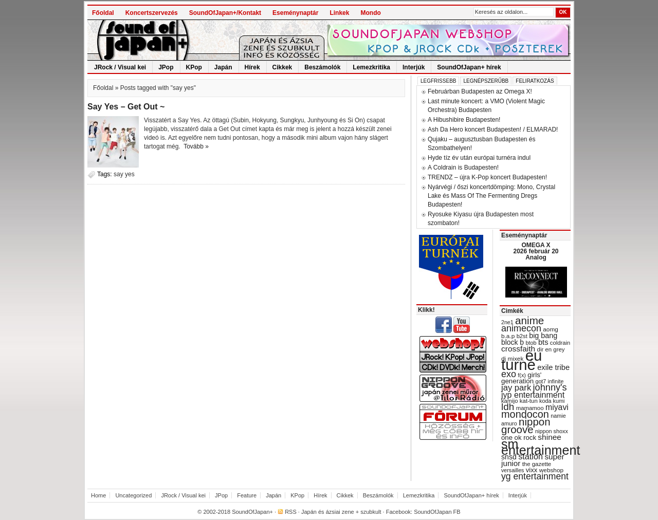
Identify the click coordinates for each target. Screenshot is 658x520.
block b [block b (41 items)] (512, 342)
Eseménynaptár (295, 12)
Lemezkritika (371, 67)
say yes (124, 174)
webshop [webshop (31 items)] (551, 470)
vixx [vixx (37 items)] (532, 470)
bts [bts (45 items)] (543, 342)
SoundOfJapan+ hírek (469, 67)
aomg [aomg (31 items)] (550, 329)
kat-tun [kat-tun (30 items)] (529, 401)
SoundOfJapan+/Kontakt (225, 12)
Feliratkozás (535, 81)
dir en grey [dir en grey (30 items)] (551, 349)
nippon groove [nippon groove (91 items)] (526, 425)
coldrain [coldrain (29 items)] (560, 343)
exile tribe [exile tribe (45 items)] (553, 367)
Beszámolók (322, 67)
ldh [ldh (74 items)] (507, 406)
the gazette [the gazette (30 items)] (537, 464)
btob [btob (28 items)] (530, 343)
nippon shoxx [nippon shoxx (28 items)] (551, 431)
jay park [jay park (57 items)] (516, 388)
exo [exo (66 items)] (508, 374)
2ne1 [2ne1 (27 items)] (507, 322)
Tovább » (196, 146)
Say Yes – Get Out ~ (125, 106)
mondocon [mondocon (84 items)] (525, 414)
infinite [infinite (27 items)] (556, 381)
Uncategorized (133, 495)
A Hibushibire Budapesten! (464, 119)
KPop (194, 67)
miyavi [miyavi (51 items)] (557, 407)
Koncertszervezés (151, 12)
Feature (247, 495)
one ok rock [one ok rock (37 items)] (518, 437)
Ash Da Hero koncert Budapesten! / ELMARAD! (493, 129)
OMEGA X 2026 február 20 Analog (535, 251)
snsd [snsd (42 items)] (509, 457)
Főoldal (103, 12)
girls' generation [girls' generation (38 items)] (521, 378)
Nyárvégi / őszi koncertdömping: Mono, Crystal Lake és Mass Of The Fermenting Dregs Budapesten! (491, 195)
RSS (291, 512)
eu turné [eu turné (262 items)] (521, 360)
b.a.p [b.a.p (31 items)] (508, 336)
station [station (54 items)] (530, 456)
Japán (223, 67)
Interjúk (414, 67)
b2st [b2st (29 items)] (522, 336)
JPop (165, 67)
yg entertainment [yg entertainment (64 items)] (535, 476)
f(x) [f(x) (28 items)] (522, 375)
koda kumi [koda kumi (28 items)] (551, 401)
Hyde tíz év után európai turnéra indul (479, 157)
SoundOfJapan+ (252, 512)
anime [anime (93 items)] (529, 320)
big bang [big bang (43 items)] (543, 335)
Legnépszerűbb (485, 81)
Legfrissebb (438, 81)
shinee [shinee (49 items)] (549, 437)
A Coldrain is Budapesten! (463, 167)
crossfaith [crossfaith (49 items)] (518, 348)
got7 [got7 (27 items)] (540, 381)
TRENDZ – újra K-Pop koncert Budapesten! (487, 177)
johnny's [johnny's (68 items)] (550, 387)
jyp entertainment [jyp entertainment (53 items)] (532, 394)
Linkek (339, 12)
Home (98, 495)
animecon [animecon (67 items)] (521, 328)
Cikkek (282, 67)
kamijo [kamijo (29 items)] (509, 401)
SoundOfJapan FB (437, 512)
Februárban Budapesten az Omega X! (480, 91)
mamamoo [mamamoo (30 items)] (530, 408)
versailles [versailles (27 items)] (512, 470)
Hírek (252, 67)
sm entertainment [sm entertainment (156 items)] (540, 447)
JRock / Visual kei (120, 67)
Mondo (370, 12)
